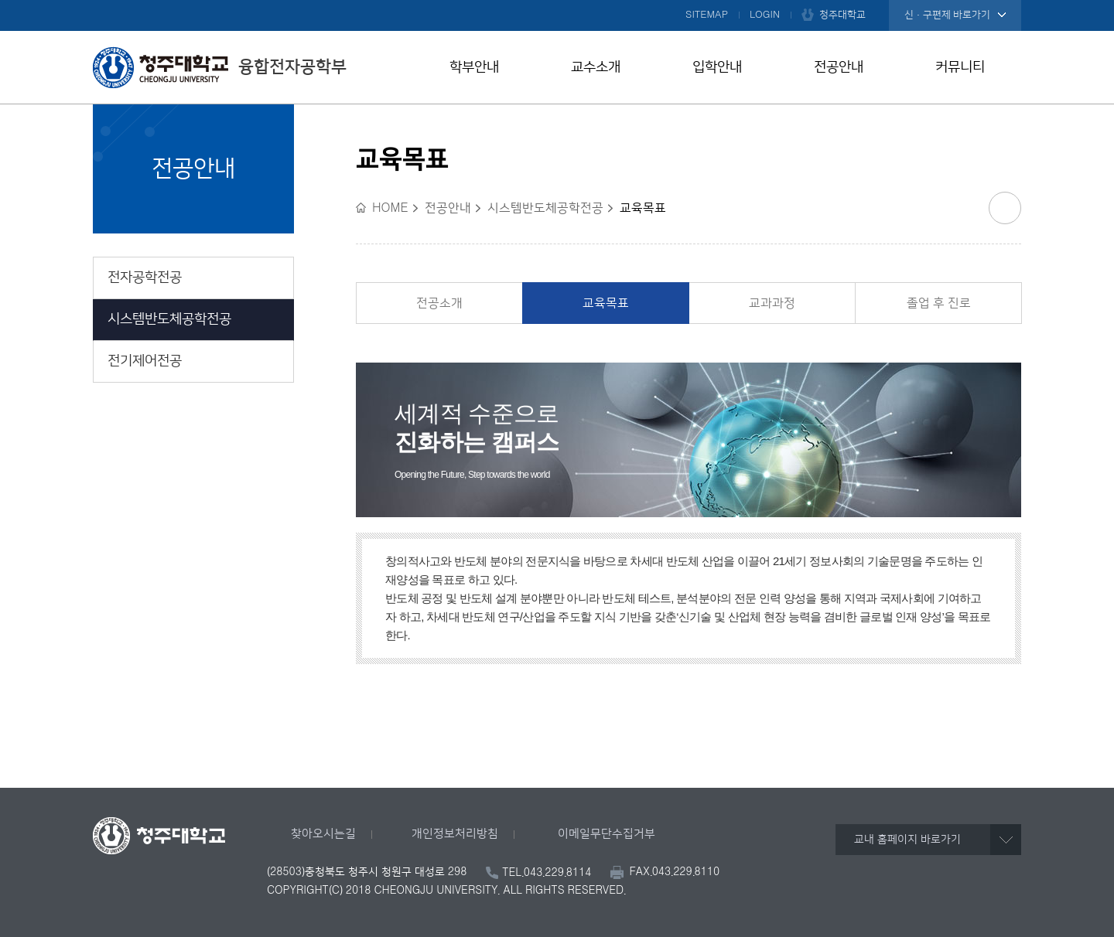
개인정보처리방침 (455, 833)
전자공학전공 (145, 277)
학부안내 (474, 67)
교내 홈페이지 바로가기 (907, 839)
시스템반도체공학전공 (169, 319)
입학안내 (717, 67)
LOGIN (765, 14)
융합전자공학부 (220, 67)
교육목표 (606, 303)
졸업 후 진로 (939, 303)
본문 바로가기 (557, 1)
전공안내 (838, 67)
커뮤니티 (960, 67)
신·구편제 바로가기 (947, 14)
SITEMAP (706, 14)
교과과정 (772, 303)
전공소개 (439, 303)
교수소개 (595, 67)
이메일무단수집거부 (606, 833)
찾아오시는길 (323, 833)
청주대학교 (842, 14)
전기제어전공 (145, 361)
